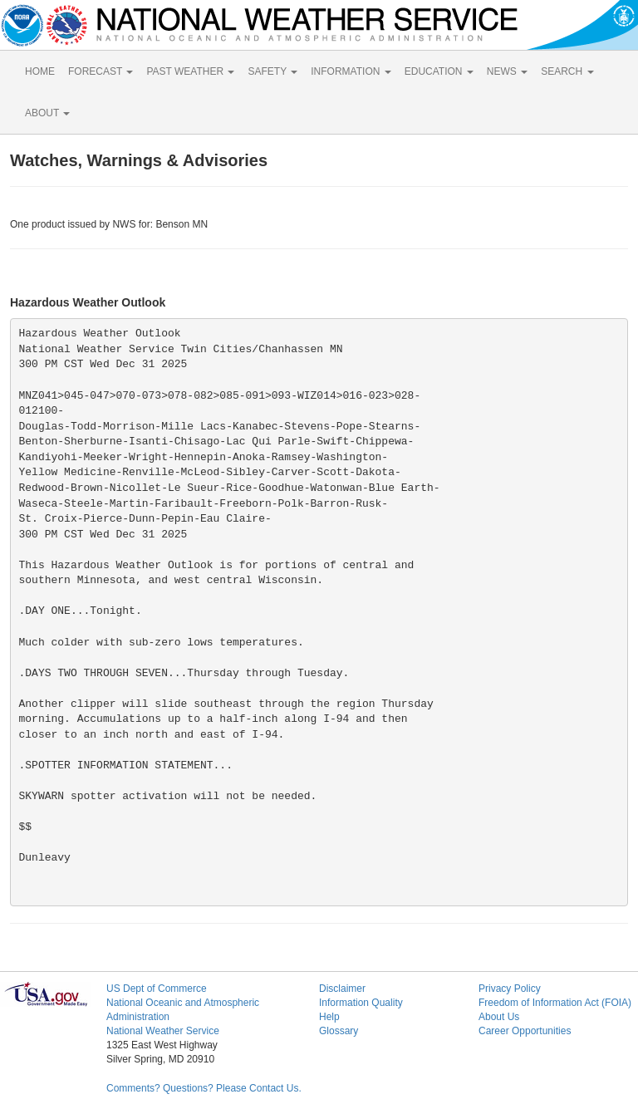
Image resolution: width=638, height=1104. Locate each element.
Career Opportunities (524, 1031)
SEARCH (567, 71)
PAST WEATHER (190, 71)
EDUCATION (439, 71)
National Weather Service (162, 1031)
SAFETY (272, 71)
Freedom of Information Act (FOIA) (554, 1002)
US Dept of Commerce (156, 988)
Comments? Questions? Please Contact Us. (204, 1088)
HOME (40, 71)
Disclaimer (342, 988)
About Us (498, 1017)
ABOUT (47, 113)
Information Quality (361, 1002)
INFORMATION (350, 71)
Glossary (338, 1031)
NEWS (507, 71)
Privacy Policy (509, 988)
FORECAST (100, 71)
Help (329, 1017)
